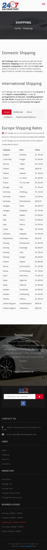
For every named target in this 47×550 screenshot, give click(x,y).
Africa (29, 112)
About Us (5, 459)
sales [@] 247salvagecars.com (24, 434)
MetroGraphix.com (28, 546)
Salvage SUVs (7, 488)
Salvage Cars (7, 484)
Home (18, 28)
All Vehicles (6, 479)
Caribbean (8, 117)
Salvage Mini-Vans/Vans (12, 497)
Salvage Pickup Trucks (11, 493)
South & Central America (26, 117)
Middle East (18, 112)
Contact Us (6, 464)
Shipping (28, 28)
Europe (6, 112)
